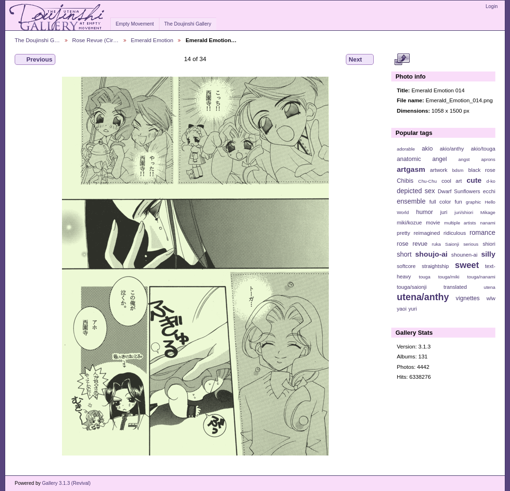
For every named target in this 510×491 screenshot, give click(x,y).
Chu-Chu (427, 181)
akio (427, 148)
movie (433, 222)
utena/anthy (423, 297)
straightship (435, 266)
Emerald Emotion (152, 40)
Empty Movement (134, 24)
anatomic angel (422, 159)
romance (482, 232)
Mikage (487, 212)
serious (470, 244)
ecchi (489, 191)
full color (440, 202)
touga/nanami (481, 276)
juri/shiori (464, 212)
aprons (488, 159)
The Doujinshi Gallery (187, 24)
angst (464, 159)
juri (444, 212)
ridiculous (454, 233)
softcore (406, 266)
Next (360, 59)
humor (424, 212)
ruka (436, 244)
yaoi (402, 309)
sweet (467, 265)
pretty (403, 233)
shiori (489, 244)
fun (458, 202)
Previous (35, 59)
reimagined (426, 233)
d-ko (490, 181)
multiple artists (460, 222)
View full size (402, 59)
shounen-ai (464, 255)
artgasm (411, 169)
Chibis (405, 181)
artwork (439, 170)
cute (474, 180)
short (404, 254)
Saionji (452, 244)
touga (425, 276)
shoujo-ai (431, 254)
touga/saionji (412, 287)
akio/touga (483, 149)
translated (454, 287)
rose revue (412, 244)
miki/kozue (409, 222)
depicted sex (416, 191)
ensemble (411, 201)
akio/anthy (452, 149)
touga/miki (448, 276)
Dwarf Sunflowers (459, 191)
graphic (473, 202)
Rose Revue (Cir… (95, 40)
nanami (487, 222)
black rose (481, 170)
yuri (412, 309)
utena (489, 287)
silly (488, 254)
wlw (490, 298)
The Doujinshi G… (37, 40)
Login (492, 6)
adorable (406, 149)
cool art (451, 181)
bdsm (458, 170)
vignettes (468, 298)
